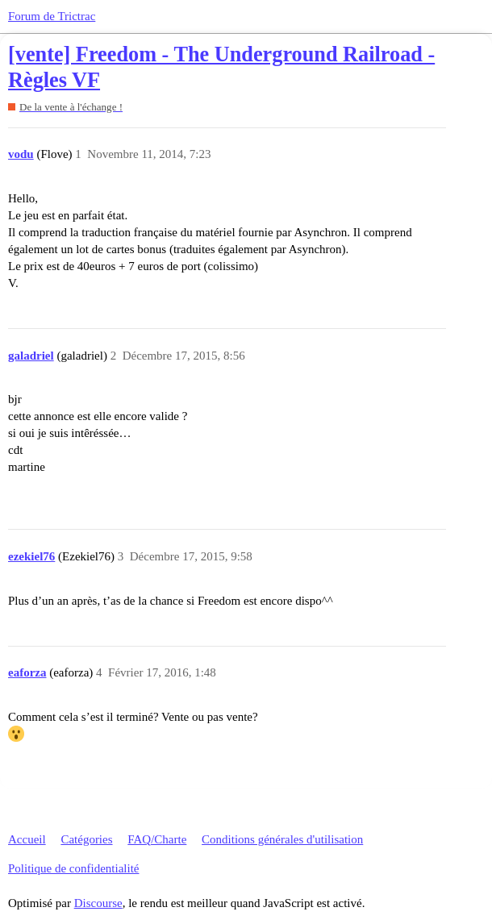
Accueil (27, 839)
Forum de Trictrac (51, 16)
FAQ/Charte (156, 839)
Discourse (98, 903)
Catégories (86, 839)
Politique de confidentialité (73, 868)
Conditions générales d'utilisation (282, 839)
